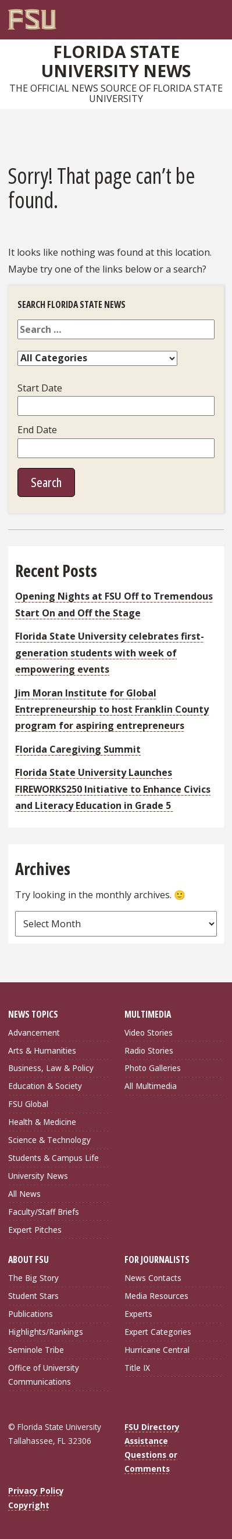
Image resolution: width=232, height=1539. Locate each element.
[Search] (206, 15)
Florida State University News (116, 61)
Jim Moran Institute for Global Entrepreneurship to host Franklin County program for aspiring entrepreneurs (112, 709)
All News (24, 1193)
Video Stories (148, 1032)
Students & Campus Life (53, 1157)
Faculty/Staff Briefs (43, 1211)
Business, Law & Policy (51, 1067)
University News (38, 1175)
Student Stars (33, 1295)
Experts (138, 1313)
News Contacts (152, 1277)
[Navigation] (218, 15)
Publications (30, 1313)
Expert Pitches (35, 1229)
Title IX (137, 1367)
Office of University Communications (43, 1374)
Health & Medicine (42, 1121)
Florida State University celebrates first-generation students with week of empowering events (109, 653)
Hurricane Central (157, 1349)
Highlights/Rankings (45, 1331)
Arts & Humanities (42, 1050)
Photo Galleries (152, 1067)
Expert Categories (157, 1331)
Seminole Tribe (36, 1349)
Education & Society (45, 1085)
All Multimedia (150, 1085)
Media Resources (156, 1295)
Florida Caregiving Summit (78, 749)
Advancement (34, 1032)
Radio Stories (148, 1050)
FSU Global (28, 1103)
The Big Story (33, 1277)
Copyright (28, 1505)
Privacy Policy (36, 1490)
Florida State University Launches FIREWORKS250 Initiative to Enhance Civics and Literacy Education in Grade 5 (112, 789)
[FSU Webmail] (194, 15)
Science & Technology (49, 1139)
